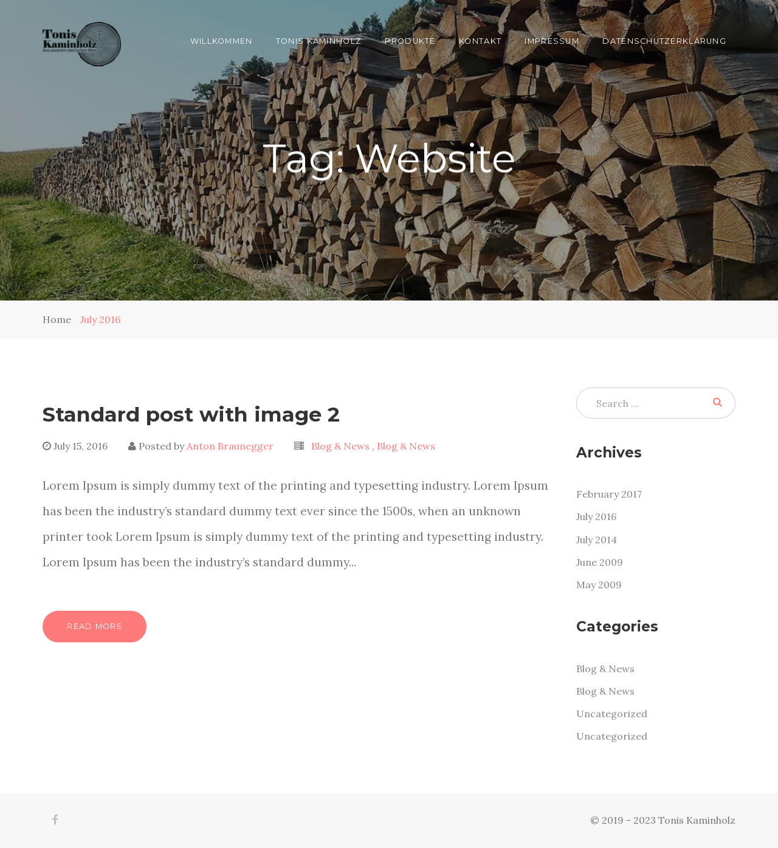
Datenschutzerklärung (664, 41)
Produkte (410, 41)
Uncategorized (611, 713)
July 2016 (100, 319)
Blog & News (341, 446)
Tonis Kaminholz (319, 41)
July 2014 (596, 539)
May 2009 (599, 585)
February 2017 (609, 494)
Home (57, 319)
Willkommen (221, 41)
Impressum (552, 41)
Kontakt (480, 41)
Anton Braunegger (230, 446)
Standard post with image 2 (191, 413)
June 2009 (599, 562)
